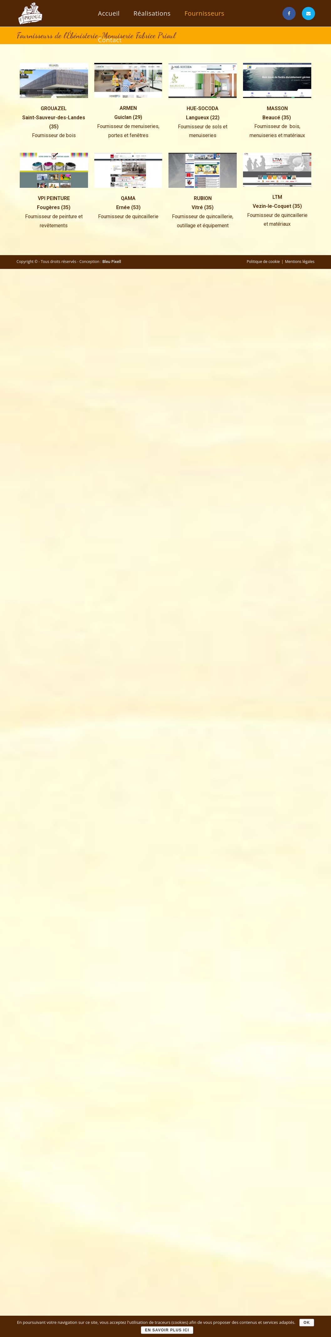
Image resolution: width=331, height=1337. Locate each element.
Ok (306, 1322)
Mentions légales (299, 261)
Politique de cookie (263, 261)
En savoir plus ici (167, 1330)
